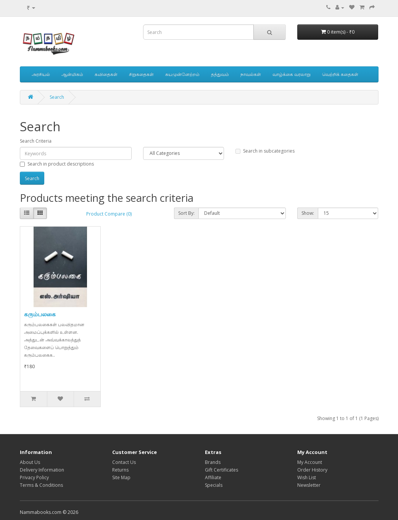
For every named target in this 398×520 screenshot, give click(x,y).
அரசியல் (41, 74)
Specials (213, 485)
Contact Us (124, 462)
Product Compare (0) (109, 214)
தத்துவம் (220, 74)
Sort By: (186, 213)
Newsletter (309, 485)
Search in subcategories (265, 151)
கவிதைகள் (106, 74)
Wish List (306, 477)
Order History (312, 470)
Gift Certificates (221, 470)
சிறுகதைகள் (141, 74)
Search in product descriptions (57, 164)
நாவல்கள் (250, 74)
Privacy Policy (34, 477)
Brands (213, 462)
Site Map (121, 477)
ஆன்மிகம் (72, 74)
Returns (120, 470)
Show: (307, 213)
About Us (30, 462)
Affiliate (213, 477)
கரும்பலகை (40, 314)
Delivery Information (42, 470)
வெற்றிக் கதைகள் (340, 74)
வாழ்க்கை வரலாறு (291, 74)
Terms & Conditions (41, 485)
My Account (309, 462)
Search (57, 97)
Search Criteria (36, 141)
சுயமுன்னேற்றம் (182, 74)
